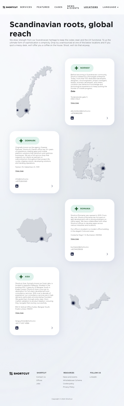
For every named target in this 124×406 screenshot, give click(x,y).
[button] (110, 7)
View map (75, 103)
